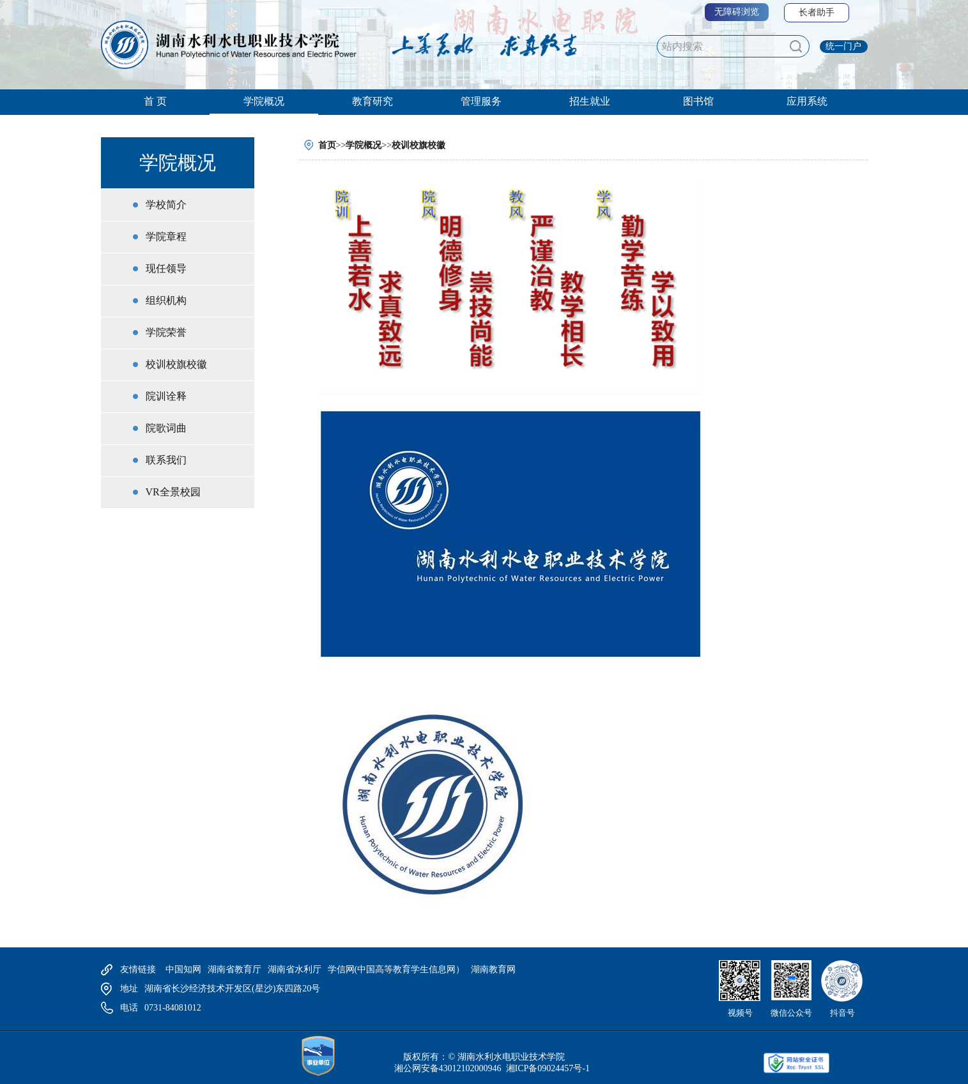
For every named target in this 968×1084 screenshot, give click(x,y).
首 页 (155, 101)
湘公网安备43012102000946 (448, 1068)
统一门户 (843, 46)
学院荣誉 (166, 332)
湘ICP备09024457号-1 (546, 1068)
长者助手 (816, 12)
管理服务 (481, 101)
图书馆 (698, 101)
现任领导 (166, 268)
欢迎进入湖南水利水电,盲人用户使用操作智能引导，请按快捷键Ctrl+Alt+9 (0, 0)
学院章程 (166, 236)
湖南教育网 (493, 969)
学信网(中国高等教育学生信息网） (396, 969)
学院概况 (263, 101)
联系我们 (166, 460)
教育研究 (372, 101)
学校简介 (166, 204)
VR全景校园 (173, 491)
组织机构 (166, 300)
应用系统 (807, 101)
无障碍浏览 (736, 12)
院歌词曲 (166, 428)
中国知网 (183, 969)
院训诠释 (166, 396)
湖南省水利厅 (294, 969)
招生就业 (589, 101)
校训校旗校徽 (176, 364)
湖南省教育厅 (234, 969)
